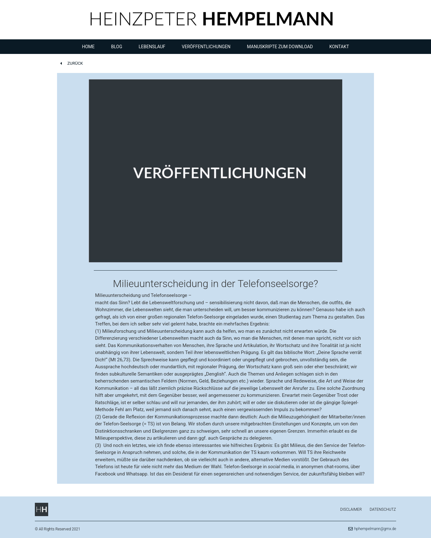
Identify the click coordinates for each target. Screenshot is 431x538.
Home (88, 46)
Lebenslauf (152, 46)
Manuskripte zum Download (280, 46)
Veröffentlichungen (206, 46)
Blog (116, 46)
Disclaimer (351, 509)
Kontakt (339, 46)
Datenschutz (383, 509)
